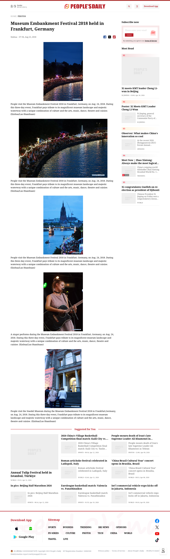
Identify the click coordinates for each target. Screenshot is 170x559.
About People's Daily (136, 551)
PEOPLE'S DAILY (152, 551)
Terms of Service (118, 551)
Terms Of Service (151, 41)
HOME (14, 16)
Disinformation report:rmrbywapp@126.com (28, 554)
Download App (151, 6)
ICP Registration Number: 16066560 (77, 551)
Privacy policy (103, 551)
